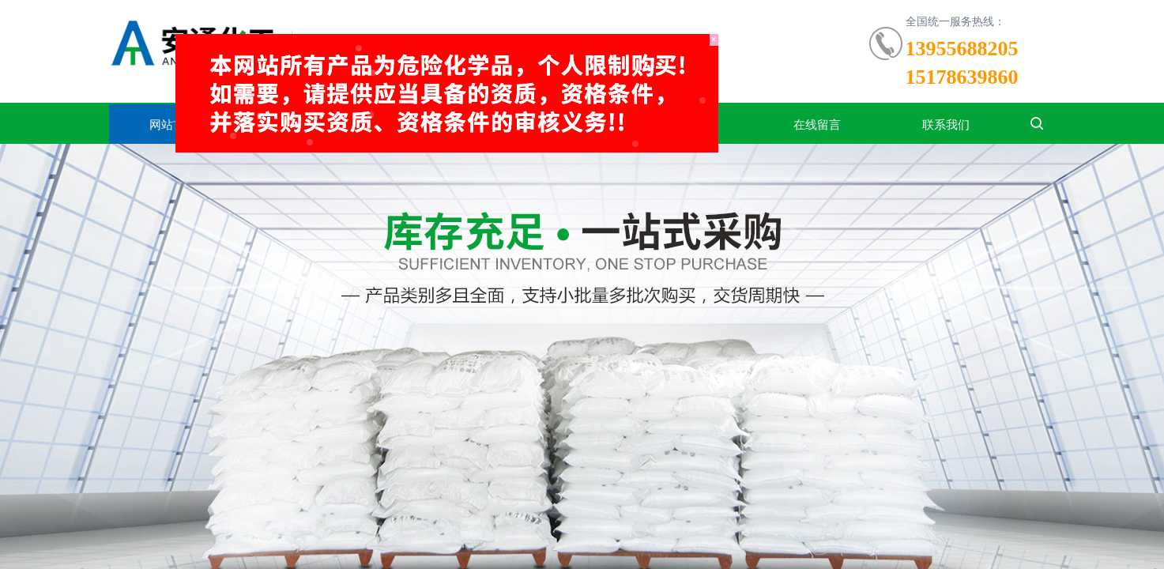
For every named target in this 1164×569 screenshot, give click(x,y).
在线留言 (817, 125)
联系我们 (946, 125)
